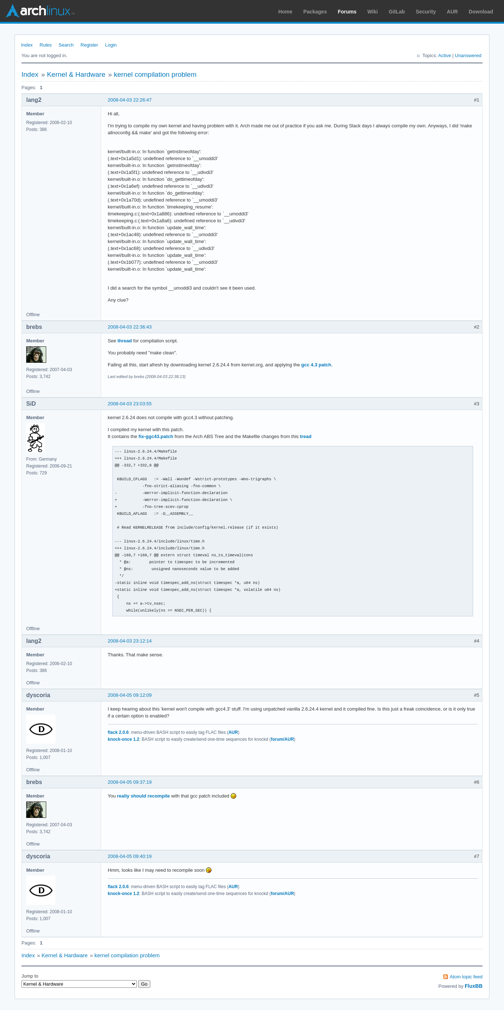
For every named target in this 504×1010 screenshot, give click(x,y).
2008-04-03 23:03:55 (130, 403)
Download (481, 12)
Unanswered (468, 55)
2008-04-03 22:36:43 (130, 327)
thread (125, 340)
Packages (315, 12)
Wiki (373, 12)
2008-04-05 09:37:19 (130, 782)
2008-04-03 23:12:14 (130, 641)
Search (66, 45)
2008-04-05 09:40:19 (130, 856)
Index (27, 45)
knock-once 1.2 (123, 739)
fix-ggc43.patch (156, 436)
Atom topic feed (466, 976)
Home (285, 12)
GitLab (397, 12)
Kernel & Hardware (76, 74)
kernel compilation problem (155, 74)
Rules (46, 45)
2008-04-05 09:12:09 (130, 695)
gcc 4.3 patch (316, 364)
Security (426, 12)
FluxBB (474, 986)
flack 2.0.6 (118, 732)
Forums (347, 12)
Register (89, 45)
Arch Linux (40, 11)
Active (444, 55)
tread (305, 436)
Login (111, 45)
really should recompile (143, 796)
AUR (452, 12)
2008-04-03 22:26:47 (130, 100)
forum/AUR (282, 739)
